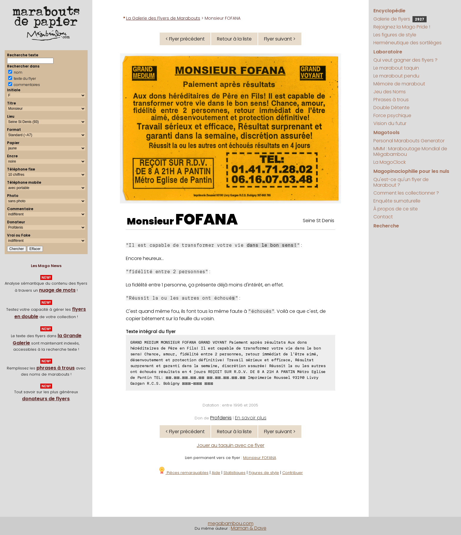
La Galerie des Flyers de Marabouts (163, 18)
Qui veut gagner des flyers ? (405, 60)
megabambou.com (230, 523)
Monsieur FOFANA (259, 457)
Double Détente (391, 107)
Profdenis (221, 417)
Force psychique (392, 115)
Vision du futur (389, 123)
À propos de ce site (395, 208)
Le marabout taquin (396, 68)
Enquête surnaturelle (396, 201)
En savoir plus (250, 417)
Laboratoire (387, 51)
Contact (383, 216)
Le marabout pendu (396, 75)
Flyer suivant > (279, 39)
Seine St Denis (318, 220)
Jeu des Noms (389, 91)
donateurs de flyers (46, 398)
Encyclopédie (389, 10)
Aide (216, 472)
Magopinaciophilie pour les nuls (411, 171)
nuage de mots (57, 290)
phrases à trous (55, 367)
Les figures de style (394, 34)
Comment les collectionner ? (406, 193)
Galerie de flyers (400, 19)
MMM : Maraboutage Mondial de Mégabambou (410, 151)
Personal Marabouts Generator (409, 140)
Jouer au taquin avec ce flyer (230, 445)
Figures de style (264, 472)
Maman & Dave (248, 528)
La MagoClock (389, 162)
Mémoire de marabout (399, 83)
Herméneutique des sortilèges (407, 42)
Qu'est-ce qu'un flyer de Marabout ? (401, 182)
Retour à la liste (234, 39)
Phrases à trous (391, 99)
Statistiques (234, 472)
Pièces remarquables (183, 472)
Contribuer (292, 472)
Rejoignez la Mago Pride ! (401, 26)
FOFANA (207, 219)
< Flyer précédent (185, 39)
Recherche (386, 225)
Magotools (386, 132)
